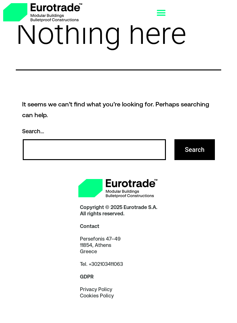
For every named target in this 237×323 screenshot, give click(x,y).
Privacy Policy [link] (96, 298)
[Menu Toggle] (161, 12)
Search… (33, 139)
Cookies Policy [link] (97, 304)
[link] (42, 12)
